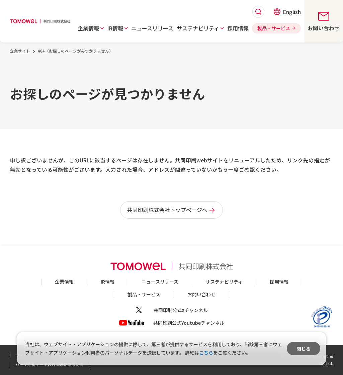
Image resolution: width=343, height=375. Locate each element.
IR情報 (107, 281)
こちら (206, 352)
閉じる (303, 348)
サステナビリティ (224, 281)
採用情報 (279, 281)
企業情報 (64, 281)
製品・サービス (143, 294)
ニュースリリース (160, 281)
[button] (90, 28)
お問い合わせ (201, 294)
